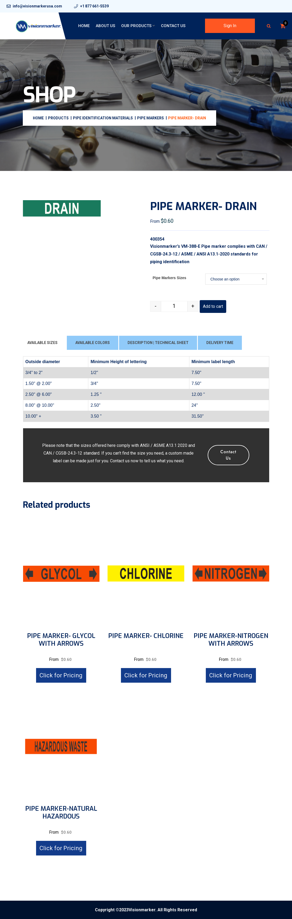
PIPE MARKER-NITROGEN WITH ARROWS (231, 640)
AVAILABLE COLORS (92, 343)
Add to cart (213, 306)
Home (84, 25)
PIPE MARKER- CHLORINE (146, 636)
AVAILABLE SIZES (42, 343)
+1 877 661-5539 (94, 6)
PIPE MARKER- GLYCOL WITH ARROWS (61, 640)
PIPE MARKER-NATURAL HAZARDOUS (61, 812)
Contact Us (173, 25)
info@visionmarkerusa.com (37, 6)
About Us (105, 25)
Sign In (230, 25)
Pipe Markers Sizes (169, 278)
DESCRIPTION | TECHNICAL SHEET (158, 343)
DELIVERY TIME (219, 343)
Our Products (136, 25)
